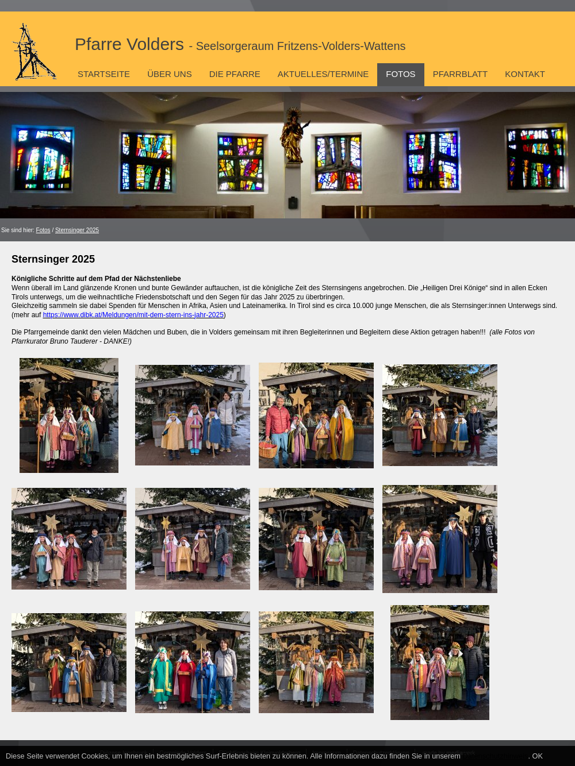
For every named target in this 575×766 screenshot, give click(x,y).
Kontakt (525, 74)
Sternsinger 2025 (77, 230)
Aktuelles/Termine (323, 74)
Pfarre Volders (240, 43)
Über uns (169, 74)
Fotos (400, 74)
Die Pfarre (234, 74)
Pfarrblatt (460, 74)
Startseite (104, 74)
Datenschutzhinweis (495, 756)
